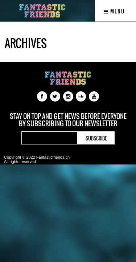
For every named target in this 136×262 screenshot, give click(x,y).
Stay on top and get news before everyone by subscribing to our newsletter (68, 120)
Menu (114, 11)
